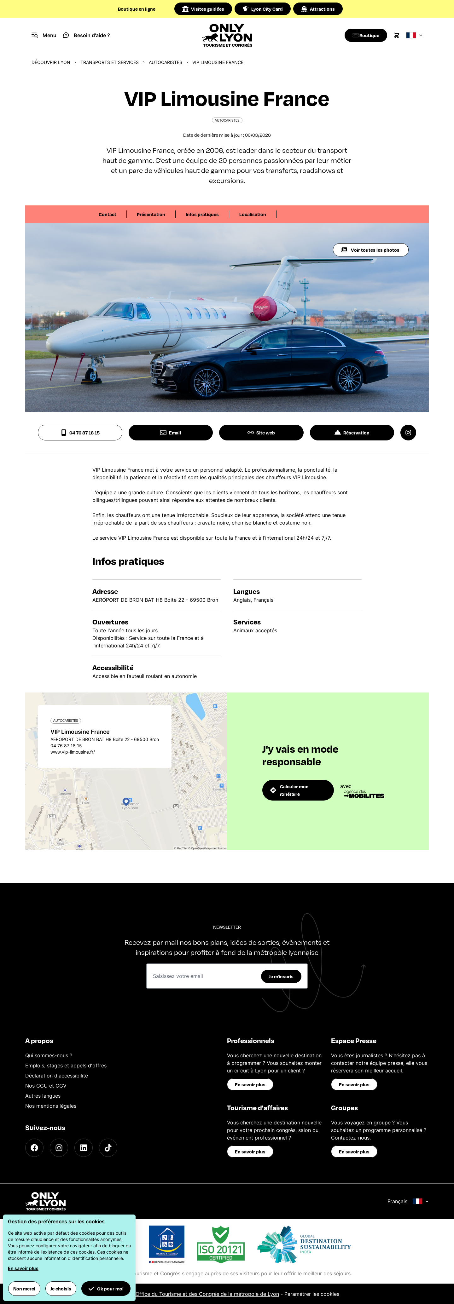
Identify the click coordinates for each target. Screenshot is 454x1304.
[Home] (227, 35)
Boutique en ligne (136, 8)
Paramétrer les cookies (311, 1294)
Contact (107, 214)
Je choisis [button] (60, 1288)
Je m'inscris (281, 976)
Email (170, 432)
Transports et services (109, 62)
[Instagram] (59, 1148)
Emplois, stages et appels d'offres (66, 1065)
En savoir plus (250, 1084)
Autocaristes (165, 62)
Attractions (318, 9)
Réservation (352, 432)
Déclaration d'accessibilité (56, 1075)
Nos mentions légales (50, 1106)
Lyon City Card (262, 9)
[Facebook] (34, 1148)
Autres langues (43, 1096)
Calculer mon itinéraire (289, 790)
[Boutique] (364, 35)
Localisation (252, 214)
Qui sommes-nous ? (48, 1055)
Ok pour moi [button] (106, 1288)
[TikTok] (108, 1148)
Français (408, 1201)
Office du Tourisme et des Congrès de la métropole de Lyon (207, 1294)
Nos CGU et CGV (46, 1086)
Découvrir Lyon (51, 62)
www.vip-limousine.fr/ (72, 752)
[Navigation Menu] (44, 35)
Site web (261, 432)
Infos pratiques (202, 214)
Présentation (151, 214)
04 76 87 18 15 (80, 432)
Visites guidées (203, 9)
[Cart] (396, 35)
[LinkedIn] (83, 1148)
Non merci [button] (24, 1288)
